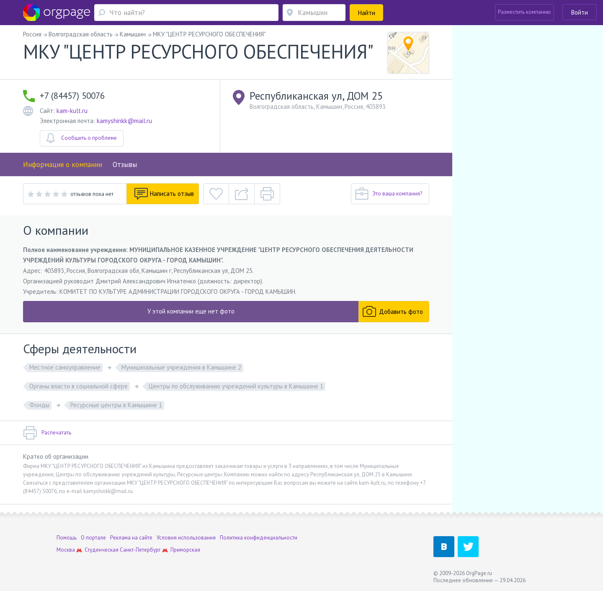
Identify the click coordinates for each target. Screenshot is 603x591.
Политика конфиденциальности (258, 537)
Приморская (185, 549)
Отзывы (125, 164)
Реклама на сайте (131, 537)
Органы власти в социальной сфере (78, 386)
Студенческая (102, 549)
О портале (93, 537)
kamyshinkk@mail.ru (124, 121)
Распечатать (47, 433)
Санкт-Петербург (140, 549)
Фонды (39, 405)
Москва (66, 549)
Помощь (67, 537)
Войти (579, 12)
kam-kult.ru (72, 111)
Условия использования (186, 537)
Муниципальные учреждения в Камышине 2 (181, 367)
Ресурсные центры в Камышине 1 (116, 405)
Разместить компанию (524, 11)
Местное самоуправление (64, 367)
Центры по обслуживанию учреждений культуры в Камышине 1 (236, 386)
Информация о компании (62, 164)
